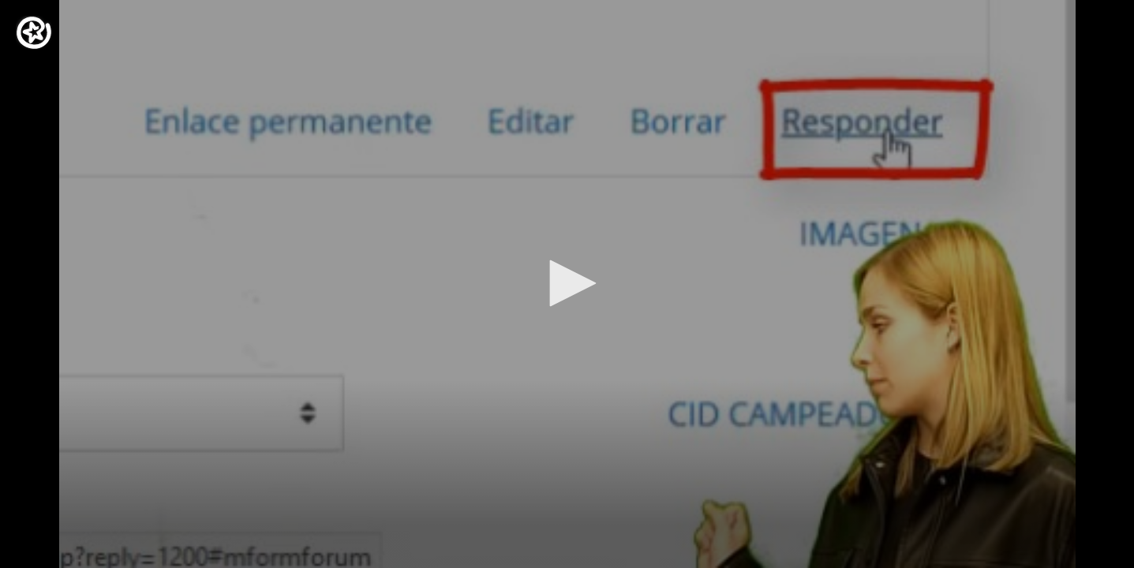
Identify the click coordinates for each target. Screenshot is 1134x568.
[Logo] (34, 33)
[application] (567, 284)
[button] (567, 283)
